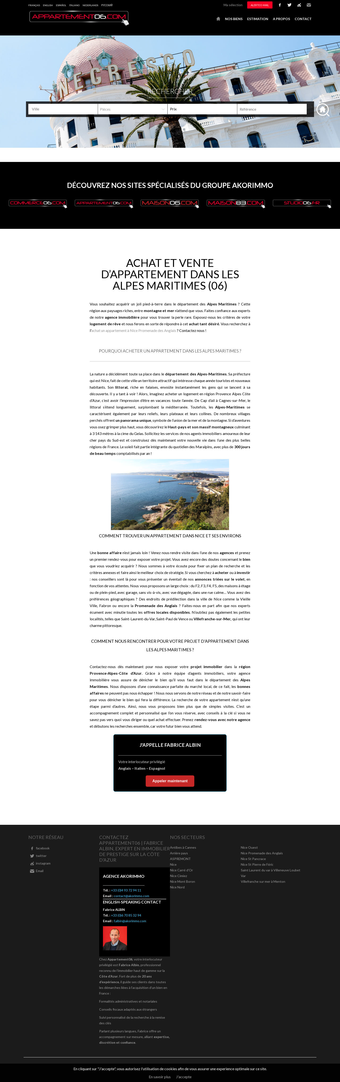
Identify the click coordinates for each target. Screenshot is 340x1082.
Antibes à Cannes (183, 847)
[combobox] (63, 109)
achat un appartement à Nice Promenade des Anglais (133, 330)
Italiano (74, 5)
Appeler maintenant (169, 781)
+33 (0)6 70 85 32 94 (126, 915)
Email (309, 5)
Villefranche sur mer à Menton (263, 881)
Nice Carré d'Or (181, 870)
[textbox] (65, 109)
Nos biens (233, 19)
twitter (289, 5)
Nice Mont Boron (182, 881)
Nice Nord (177, 887)
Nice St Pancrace (253, 859)
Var (243, 876)
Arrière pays (179, 853)
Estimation (257, 19)
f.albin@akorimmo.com (130, 921)
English (48, 5)
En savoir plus (160, 1076)
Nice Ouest (249, 847)
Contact (303, 19)
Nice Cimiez (178, 876)
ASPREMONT (180, 859)
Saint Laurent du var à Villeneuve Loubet (270, 870)
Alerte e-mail (260, 5)
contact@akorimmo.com (131, 896)
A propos (281, 19)
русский (106, 5)
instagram (299, 5)
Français (34, 5)
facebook (280, 5)
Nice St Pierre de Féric (257, 864)
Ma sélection (233, 5)
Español (61, 5)
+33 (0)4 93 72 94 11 (126, 890)
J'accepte (183, 1076)
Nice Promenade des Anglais (262, 853)
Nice (173, 864)
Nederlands (90, 5)
